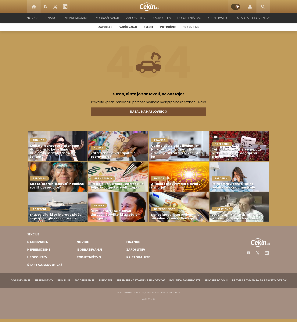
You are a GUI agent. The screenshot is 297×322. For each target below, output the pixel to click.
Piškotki (105, 280)
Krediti (149, 27)
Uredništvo (44, 280)
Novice (38, 18)
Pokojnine (191, 27)
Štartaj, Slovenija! (248, 18)
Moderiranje (85, 280)
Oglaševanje (20, 280)
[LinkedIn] (65, 6)
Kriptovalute (215, 18)
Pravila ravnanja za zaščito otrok (259, 280)
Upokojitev (160, 18)
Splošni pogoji (215, 280)
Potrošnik (168, 27)
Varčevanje (128, 27)
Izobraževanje (109, 18)
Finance (56, 18)
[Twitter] (55, 6)
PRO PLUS (63, 280)
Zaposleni (105, 27)
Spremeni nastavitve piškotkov (140, 280)
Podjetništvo (187, 18)
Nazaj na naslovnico (148, 111)
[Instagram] (267, 253)
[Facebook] (45, 6)
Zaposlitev (136, 18)
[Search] (263, 6)
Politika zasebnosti (184, 280)
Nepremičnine (80, 18)
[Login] (249, 6)
